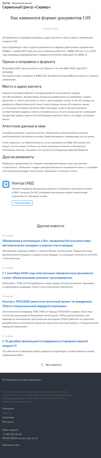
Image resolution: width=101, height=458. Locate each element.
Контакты (8, 421)
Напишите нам (10, 445)
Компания (8, 417)
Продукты (8, 408)
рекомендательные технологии (17, 401)
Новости (7, 412)
